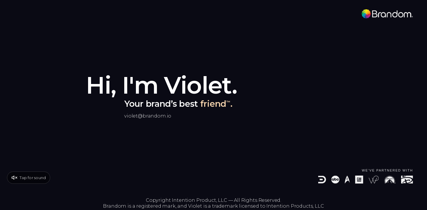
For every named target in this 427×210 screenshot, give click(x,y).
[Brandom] (387, 14)
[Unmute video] (28, 178)
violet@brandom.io (147, 116)
